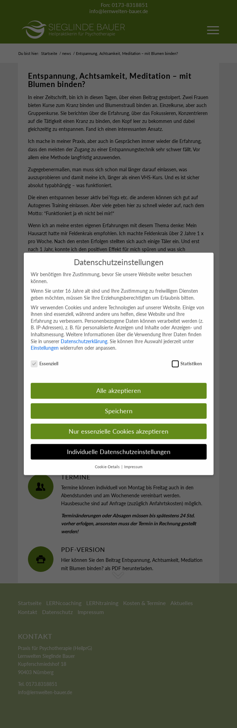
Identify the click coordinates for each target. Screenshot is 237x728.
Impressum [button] (133, 459)
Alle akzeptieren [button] (118, 383)
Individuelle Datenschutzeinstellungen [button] (118, 444)
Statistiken (187, 356)
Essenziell (45, 356)
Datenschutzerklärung (84, 334)
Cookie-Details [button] (108, 459)
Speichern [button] (118, 403)
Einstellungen (45, 340)
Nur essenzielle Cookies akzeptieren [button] (118, 424)
